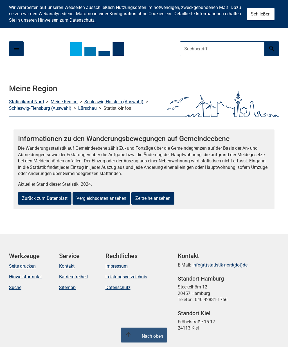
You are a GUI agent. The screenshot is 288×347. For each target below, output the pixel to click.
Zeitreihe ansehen (152, 198)
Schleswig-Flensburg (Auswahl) (40, 108)
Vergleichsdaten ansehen (101, 198)
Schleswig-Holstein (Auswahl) (113, 101)
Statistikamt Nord (26, 101)
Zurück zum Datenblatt (45, 198)
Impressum (116, 266)
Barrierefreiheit (73, 276)
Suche (15, 287)
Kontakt (67, 266)
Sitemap (67, 287)
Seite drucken (22, 266)
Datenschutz (117, 287)
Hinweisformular (25, 276)
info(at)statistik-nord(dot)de (220, 265)
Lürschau (87, 108)
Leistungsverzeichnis (126, 276)
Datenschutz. (82, 20)
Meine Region (64, 101)
